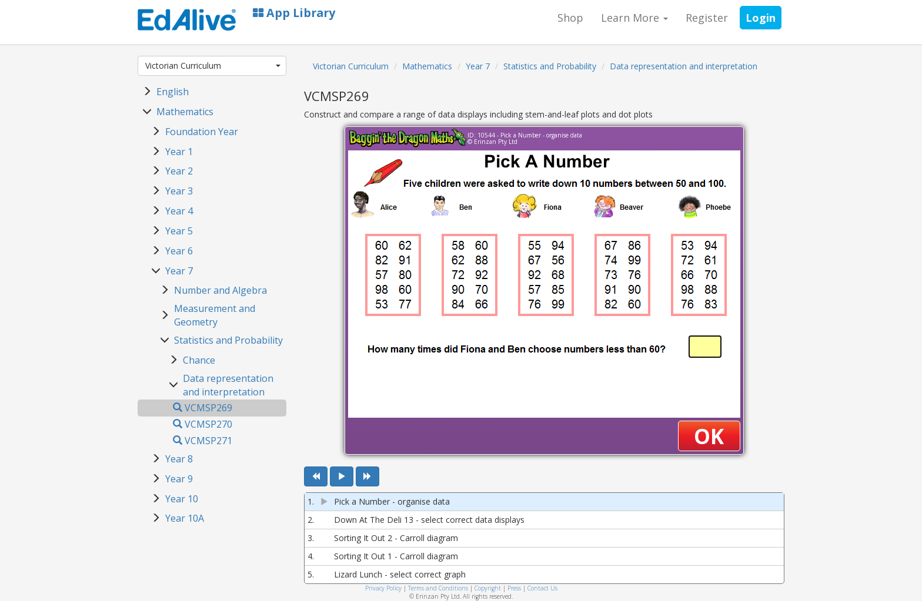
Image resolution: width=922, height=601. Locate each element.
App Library (294, 13)
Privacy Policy (383, 588)
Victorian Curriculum (212, 65)
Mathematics (184, 111)
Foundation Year (201, 131)
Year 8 (179, 458)
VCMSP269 (202, 407)
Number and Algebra (220, 290)
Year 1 (179, 151)
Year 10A (184, 518)
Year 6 (179, 250)
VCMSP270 (202, 424)
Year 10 (181, 498)
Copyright (488, 588)
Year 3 (179, 190)
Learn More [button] (634, 18)
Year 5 (179, 230)
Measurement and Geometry (214, 315)
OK (709, 436)
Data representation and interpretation (228, 385)
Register (707, 18)
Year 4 (179, 210)
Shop (570, 18)
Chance (199, 360)
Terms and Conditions (438, 588)
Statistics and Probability (228, 340)
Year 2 (179, 170)
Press (514, 588)
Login (761, 18)
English (172, 91)
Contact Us (542, 588)
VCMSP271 (202, 440)
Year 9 (179, 478)
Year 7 (179, 270)
